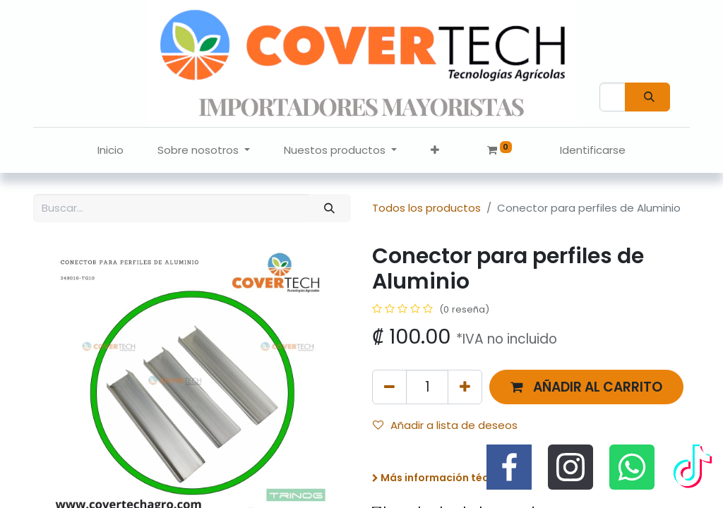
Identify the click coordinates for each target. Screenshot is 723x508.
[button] (435, 150)
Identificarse (593, 150)
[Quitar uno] (389, 387)
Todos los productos (426, 207)
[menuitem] (110, 150)
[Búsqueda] (647, 97)
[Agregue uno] (465, 387)
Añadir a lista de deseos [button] (445, 425)
